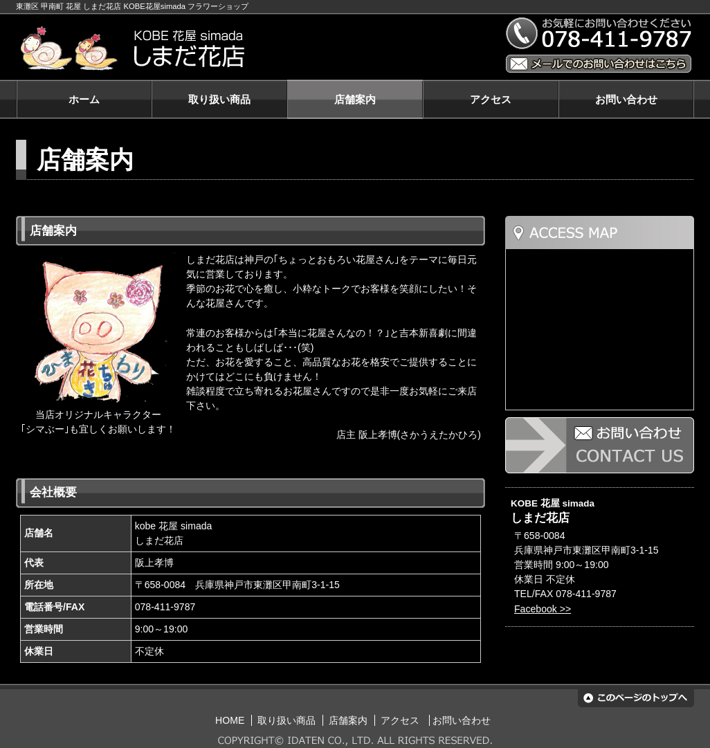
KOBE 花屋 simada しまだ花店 (253, 49)
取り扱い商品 (219, 99)
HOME (229, 720)
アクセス (490, 99)
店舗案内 (355, 99)
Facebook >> (542, 608)
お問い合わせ (626, 99)
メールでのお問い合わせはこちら (598, 64)
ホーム (84, 99)
